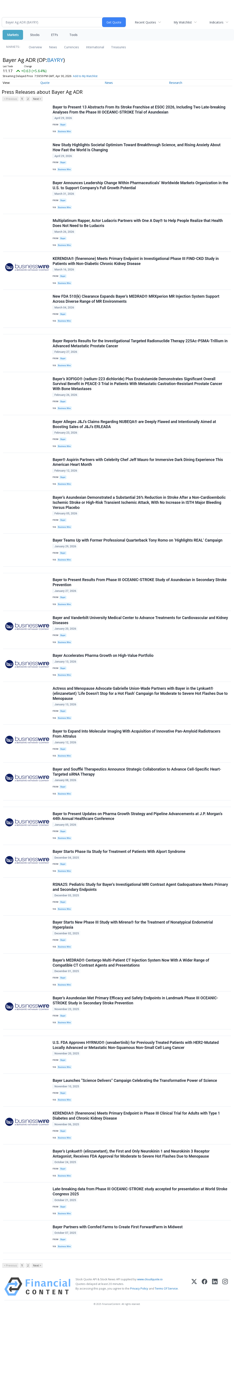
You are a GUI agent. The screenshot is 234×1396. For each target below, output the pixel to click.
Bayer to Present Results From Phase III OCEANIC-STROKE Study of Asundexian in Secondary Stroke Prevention (140, 616)
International (95, 47)
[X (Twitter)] (194, 1370)
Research (175, 83)
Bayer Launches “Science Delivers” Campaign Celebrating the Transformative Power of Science (135, 1150)
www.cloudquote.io (150, 1363)
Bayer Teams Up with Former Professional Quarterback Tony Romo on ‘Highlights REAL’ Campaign (138, 570)
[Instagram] (225, 1370)
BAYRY (55, 59)
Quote (45, 83)
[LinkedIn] (214, 1370)
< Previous (10, 99)
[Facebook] (204, 1370)
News (53, 47)
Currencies (71, 47)
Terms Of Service (166, 1372)
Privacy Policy (139, 1372)
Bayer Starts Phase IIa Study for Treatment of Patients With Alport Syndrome (119, 904)
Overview (35, 47)
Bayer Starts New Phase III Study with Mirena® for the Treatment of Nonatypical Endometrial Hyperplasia (133, 983)
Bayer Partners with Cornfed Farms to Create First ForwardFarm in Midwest (118, 1306)
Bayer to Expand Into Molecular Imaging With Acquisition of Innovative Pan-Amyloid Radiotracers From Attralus (137, 778)
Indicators (216, 22)
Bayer (63, 125)
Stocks (35, 35)
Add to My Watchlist (85, 76)
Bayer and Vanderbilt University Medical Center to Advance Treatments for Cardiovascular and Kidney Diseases (134, 656)
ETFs (54, 35)
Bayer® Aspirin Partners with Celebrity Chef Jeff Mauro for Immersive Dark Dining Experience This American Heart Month (138, 487)
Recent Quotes (145, 22)
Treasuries (118, 47)
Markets (13, 35)
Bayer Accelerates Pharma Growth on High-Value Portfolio (103, 694)
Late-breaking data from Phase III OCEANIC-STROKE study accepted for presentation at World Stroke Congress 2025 (140, 1269)
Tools (73, 35)
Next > (37, 99)
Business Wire (65, 133)
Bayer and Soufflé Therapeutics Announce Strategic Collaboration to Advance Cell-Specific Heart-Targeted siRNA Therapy (137, 818)
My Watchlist (183, 22)
